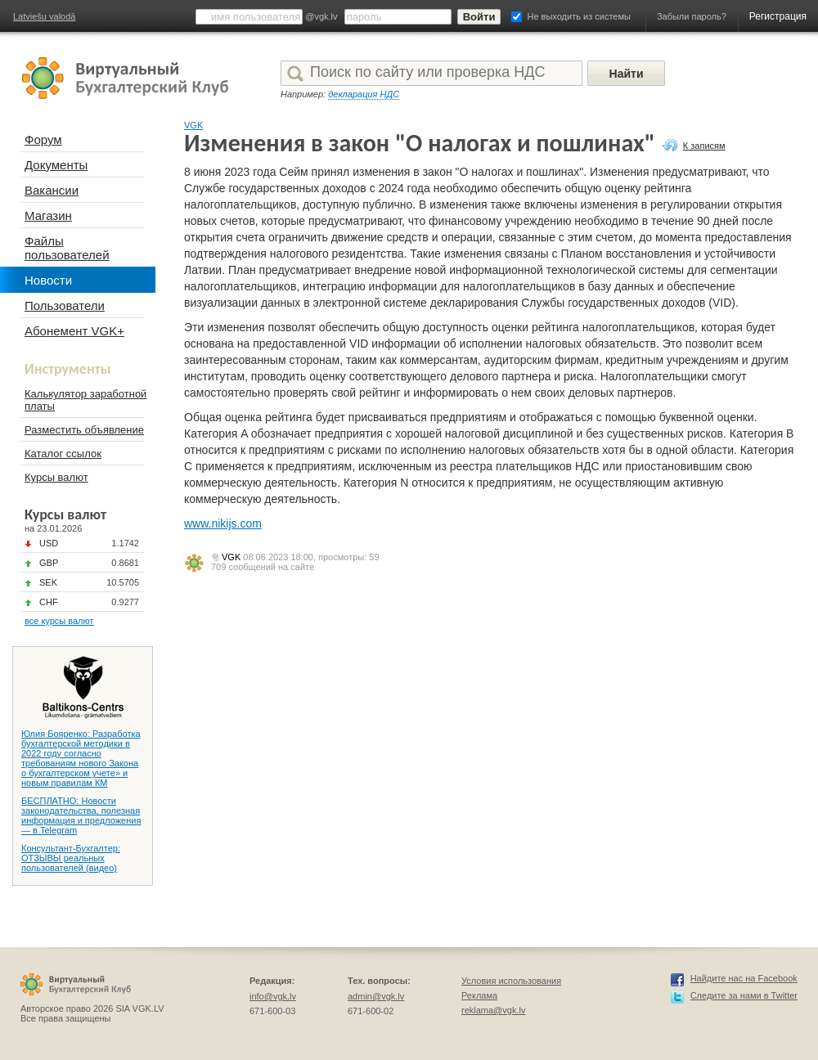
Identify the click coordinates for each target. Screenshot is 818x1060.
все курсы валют (59, 621)
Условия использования (511, 981)
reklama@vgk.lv (493, 1010)
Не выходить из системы (579, 16)
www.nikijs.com (223, 523)
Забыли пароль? (691, 16)
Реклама (479, 995)
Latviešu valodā (44, 16)
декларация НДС (363, 94)
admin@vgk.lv (376, 996)
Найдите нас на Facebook (744, 978)
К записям (704, 145)
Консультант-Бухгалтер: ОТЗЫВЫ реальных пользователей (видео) (70, 858)
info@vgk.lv (272, 996)
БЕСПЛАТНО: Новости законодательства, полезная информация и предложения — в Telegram (81, 815)
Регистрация (778, 16)
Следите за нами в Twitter (744, 995)
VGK (193, 125)
